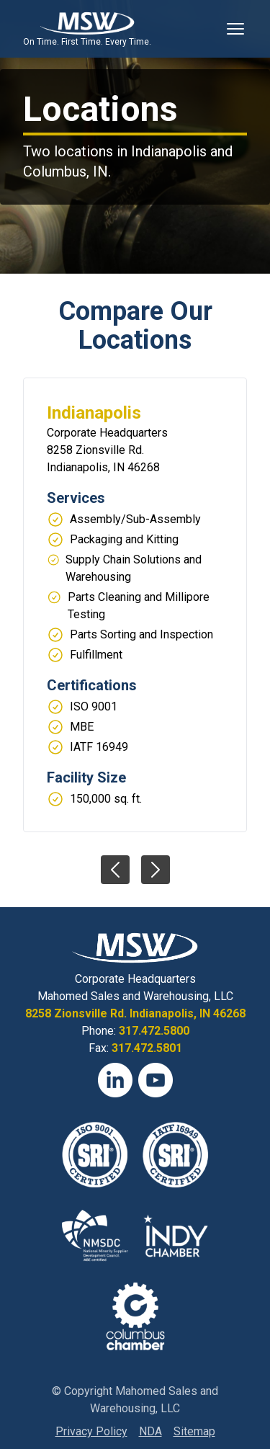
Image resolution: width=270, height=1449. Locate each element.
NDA (150, 1431)
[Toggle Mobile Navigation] (235, 28)
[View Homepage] (86, 23)
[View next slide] (155, 869)
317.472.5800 (154, 1031)
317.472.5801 (147, 1048)
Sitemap (194, 1431)
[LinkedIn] (115, 1080)
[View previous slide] (115, 869)
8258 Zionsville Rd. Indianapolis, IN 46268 (135, 1013)
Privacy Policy (91, 1431)
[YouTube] (155, 1080)
